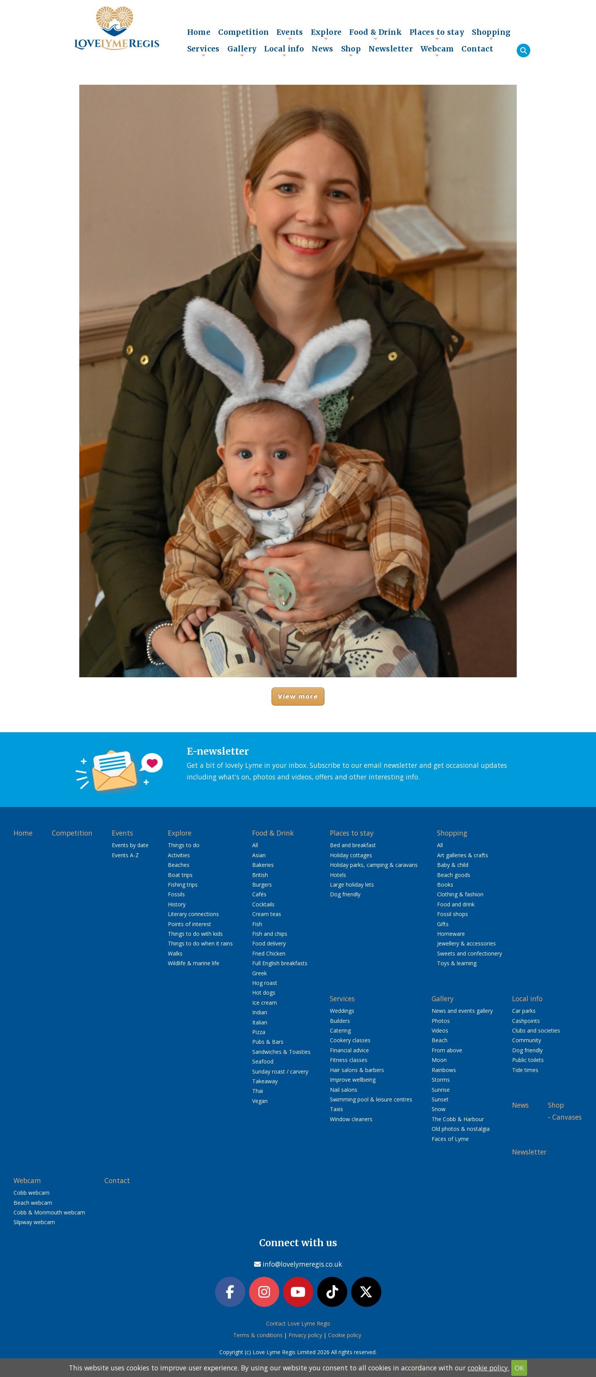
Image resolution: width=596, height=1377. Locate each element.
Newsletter (391, 48)
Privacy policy (305, 1335)
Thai (257, 1090)
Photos (441, 1020)
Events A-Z (125, 855)
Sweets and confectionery (469, 953)
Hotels (338, 875)
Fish (257, 924)
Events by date (130, 845)
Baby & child (452, 864)
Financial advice (349, 1050)
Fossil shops (452, 914)
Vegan (260, 1101)
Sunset (440, 1099)
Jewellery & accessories (466, 943)
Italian (259, 1022)
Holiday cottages (351, 855)
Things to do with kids (195, 933)
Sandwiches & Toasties (281, 1051)
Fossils (176, 894)
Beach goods (453, 875)
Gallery (242, 50)
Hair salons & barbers (357, 1070)
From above (447, 1050)
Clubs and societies (536, 1030)
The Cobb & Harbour (458, 1119)
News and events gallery (462, 1010)
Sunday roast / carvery (280, 1071)
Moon (439, 1060)
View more (298, 696)
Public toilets (528, 1060)
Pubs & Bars (267, 1041)
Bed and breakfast (353, 845)
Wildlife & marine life (193, 963)
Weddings (342, 1010)
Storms (441, 1079)
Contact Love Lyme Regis (298, 1323)
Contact (477, 48)
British (260, 875)
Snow (439, 1109)
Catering (340, 1030)
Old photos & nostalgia (461, 1128)
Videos (440, 1030)
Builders (340, 1020)
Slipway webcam (34, 1222)
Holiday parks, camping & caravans (374, 864)
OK (519, 1367)
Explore (326, 34)
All (255, 845)
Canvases (567, 1117)
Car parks (524, 1010)
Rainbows (444, 1070)
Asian (259, 855)
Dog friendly (345, 894)
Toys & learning (456, 963)
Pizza (258, 1032)
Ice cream (264, 1002)
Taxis (336, 1109)
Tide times (525, 1070)
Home (199, 32)
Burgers (262, 884)
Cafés (259, 894)
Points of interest (189, 924)
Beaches (179, 864)
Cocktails (263, 904)
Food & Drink (375, 34)
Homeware (451, 933)
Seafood (262, 1061)
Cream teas (266, 914)
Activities (179, 855)
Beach (439, 1040)
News (322, 48)
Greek (259, 973)
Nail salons (343, 1089)
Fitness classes (348, 1060)
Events (290, 34)
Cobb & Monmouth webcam (49, 1212)
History (177, 904)
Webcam (437, 50)
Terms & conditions (258, 1335)
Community (526, 1040)
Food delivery (269, 943)
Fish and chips (269, 933)
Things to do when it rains (200, 943)
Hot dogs (263, 992)
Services (203, 50)
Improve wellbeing (353, 1079)
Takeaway (265, 1081)
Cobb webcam (32, 1192)
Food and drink (456, 904)
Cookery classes (350, 1040)
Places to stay (437, 34)
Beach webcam (33, 1202)
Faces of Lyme (450, 1138)
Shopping (491, 34)
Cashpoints (526, 1020)
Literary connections (193, 914)
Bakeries (263, 864)
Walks (175, 953)
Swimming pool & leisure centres (371, 1099)
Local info (284, 50)
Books (445, 884)
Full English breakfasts (279, 963)
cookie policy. (488, 1367)
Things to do (184, 845)
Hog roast (264, 983)
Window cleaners (351, 1119)
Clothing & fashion (460, 894)
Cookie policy (344, 1335)
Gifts (443, 924)
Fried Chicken (268, 953)
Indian (259, 1012)
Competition (243, 32)
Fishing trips (183, 884)
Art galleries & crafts (462, 855)
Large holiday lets (352, 884)
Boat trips (180, 875)
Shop (351, 50)
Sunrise (441, 1089)
